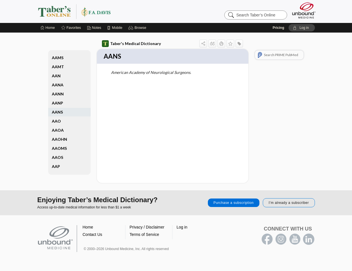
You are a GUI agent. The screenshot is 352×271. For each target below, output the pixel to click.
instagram (281, 240)
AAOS (57, 157)
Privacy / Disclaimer (147, 227)
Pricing (278, 28)
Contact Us (92, 235)
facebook (267, 240)
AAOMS (59, 148)
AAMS (57, 57)
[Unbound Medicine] (303, 10)
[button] (138, 28)
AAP (56, 166)
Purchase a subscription (234, 203)
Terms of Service (144, 235)
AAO (56, 121)
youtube (294, 240)
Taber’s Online (108, 11)
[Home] (47, 28)
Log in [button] (182, 227)
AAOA (58, 130)
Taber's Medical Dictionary (131, 43)
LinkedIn (308, 240)
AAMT (58, 66)
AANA (57, 84)
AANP (57, 103)
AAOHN (59, 139)
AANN (58, 93)
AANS (57, 112)
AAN (56, 75)
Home (88, 227)
